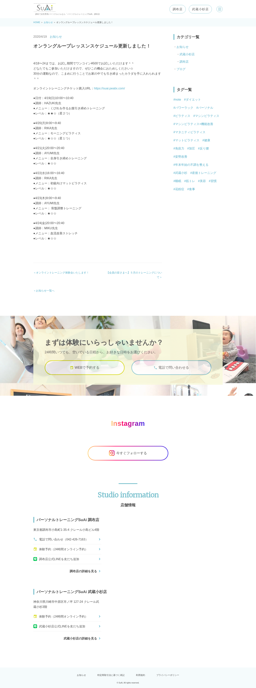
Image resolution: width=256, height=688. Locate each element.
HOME (36, 22)
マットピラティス (187, 140)
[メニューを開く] (218, 9)
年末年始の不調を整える (191, 164)
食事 (192, 189)
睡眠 (178, 181)
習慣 (214, 181)
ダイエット (193, 99)
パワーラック (184, 107)
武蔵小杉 (181, 172)
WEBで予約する (84, 372)
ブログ (181, 69)
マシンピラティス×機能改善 (194, 124)
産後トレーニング (204, 172)
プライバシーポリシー (167, 675)
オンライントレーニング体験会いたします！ (62, 272)
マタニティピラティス (190, 132)
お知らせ (48, 22)
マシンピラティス (207, 115)
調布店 (175, 9)
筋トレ (190, 181)
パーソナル (205, 107)
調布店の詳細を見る (83, 571)
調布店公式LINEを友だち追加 (56, 559)
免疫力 (179, 148)
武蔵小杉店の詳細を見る (80, 638)
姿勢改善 (181, 156)
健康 (207, 140)
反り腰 (204, 148)
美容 (203, 181)
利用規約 (140, 675)
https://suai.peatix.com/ (109, 88)
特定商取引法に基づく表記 (111, 675)
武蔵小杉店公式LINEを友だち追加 (59, 626)
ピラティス (182, 115)
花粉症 (179, 189)
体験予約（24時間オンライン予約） (60, 549)
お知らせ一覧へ (45, 290)
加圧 (192, 148)
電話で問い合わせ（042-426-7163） (60, 539)
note (178, 99)
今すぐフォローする (128, 453)
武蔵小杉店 (197, 9)
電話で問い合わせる (171, 372)
